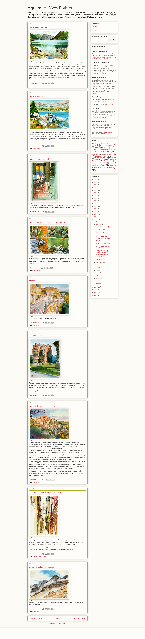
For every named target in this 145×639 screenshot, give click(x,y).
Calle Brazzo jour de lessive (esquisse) (45, 492)
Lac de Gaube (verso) (38, 27)
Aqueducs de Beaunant (39, 335)
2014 (96, 211)
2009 (96, 289)
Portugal (111, 159)
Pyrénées (37, 86)
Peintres (103, 159)
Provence (37, 270)
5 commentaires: (35, 83)
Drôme (94, 149)
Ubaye (103, 165)
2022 (96, 190)
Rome (111, 163)
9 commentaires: (35, 211)
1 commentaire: (34, 268)
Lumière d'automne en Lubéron (42, 406)
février (98, 281)
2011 (96, 219)
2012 (96, 217)
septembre (99, 262)
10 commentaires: (35, 479)
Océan (96, 159)
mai (97, 273)
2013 (96, 214)
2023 (96, 187)
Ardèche (103, 144)
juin (97, 270)
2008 (96, 292)
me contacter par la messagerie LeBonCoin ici (104, 58)
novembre (99, 224)
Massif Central (107, 154)
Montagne (100, 157)
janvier (98, 283)
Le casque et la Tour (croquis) (42, 567)
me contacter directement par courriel (104, 72)
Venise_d (44, 556)
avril (97, 276)
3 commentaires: (35, 146)
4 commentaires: (35, 554)
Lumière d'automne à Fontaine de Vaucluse (47, 222)
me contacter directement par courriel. (102, 133)
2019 (96, 198)
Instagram (95, 30)
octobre (98, 260)
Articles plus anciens (79, 618)
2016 (96, 206)
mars (97, 278)
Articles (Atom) (61, 623)
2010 (96, 287)
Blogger (82, 635)
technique (95, 165)
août (97, 265)
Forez (108, 149)
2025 (96, 182)
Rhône (104, 163)
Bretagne (108, 146)
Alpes (94, 144)
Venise (39, 556)
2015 (96, 209)
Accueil (57, 618)
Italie (35, 556)
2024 (96, 185)
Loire (107, 151)
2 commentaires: (35, 322)
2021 (96, 193)
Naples (114, 157)
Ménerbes (33, 280)
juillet (97, 268)
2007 (96, 295)
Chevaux (106, 148)
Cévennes (96, 148)
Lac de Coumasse (36, 96)
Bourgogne (98, 146)
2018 (96, 201)
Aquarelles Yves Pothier (49, 7)
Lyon (94, 154)
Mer (115, 154)
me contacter (109, 104)
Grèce (114, 149)
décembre (99, 222)
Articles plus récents (36, 618)
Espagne (102, 149)
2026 (96, 179)
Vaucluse (111, 165)
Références (95, 163)
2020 (96, 195)
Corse (112, 147)
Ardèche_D (112, 144)
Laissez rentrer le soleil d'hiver (42, 159)
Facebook (95, 26)
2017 (96, 203)
